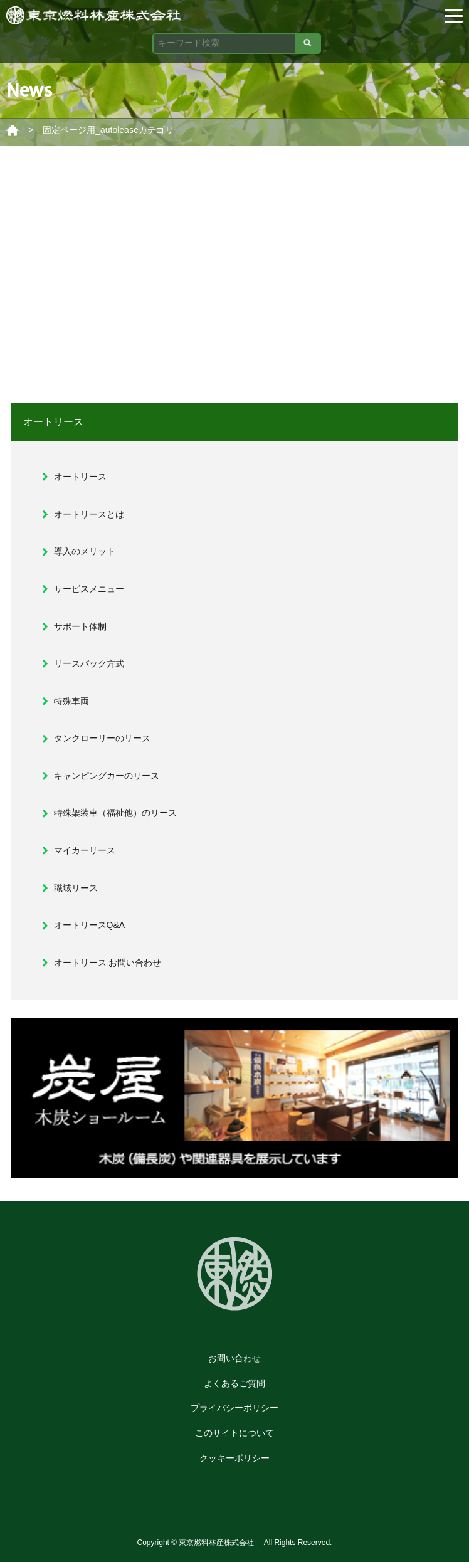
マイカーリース (84, 850)
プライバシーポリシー (234, 1408)
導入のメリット (84, 551)
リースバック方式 (89, 663)
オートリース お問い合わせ (108, 963)
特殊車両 (71, 701)
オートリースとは (89, 514)
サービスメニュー (89, 589)
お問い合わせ (234, 1358)
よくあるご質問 (234, 1383)
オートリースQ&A (89, 925)
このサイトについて (234, 1433)
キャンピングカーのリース (106, 776)
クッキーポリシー (234, 1458)
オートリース (80, 477)
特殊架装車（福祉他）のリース (115, 813)
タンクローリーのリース (102, 738)
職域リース (76, 888)
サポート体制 (80, 626)
